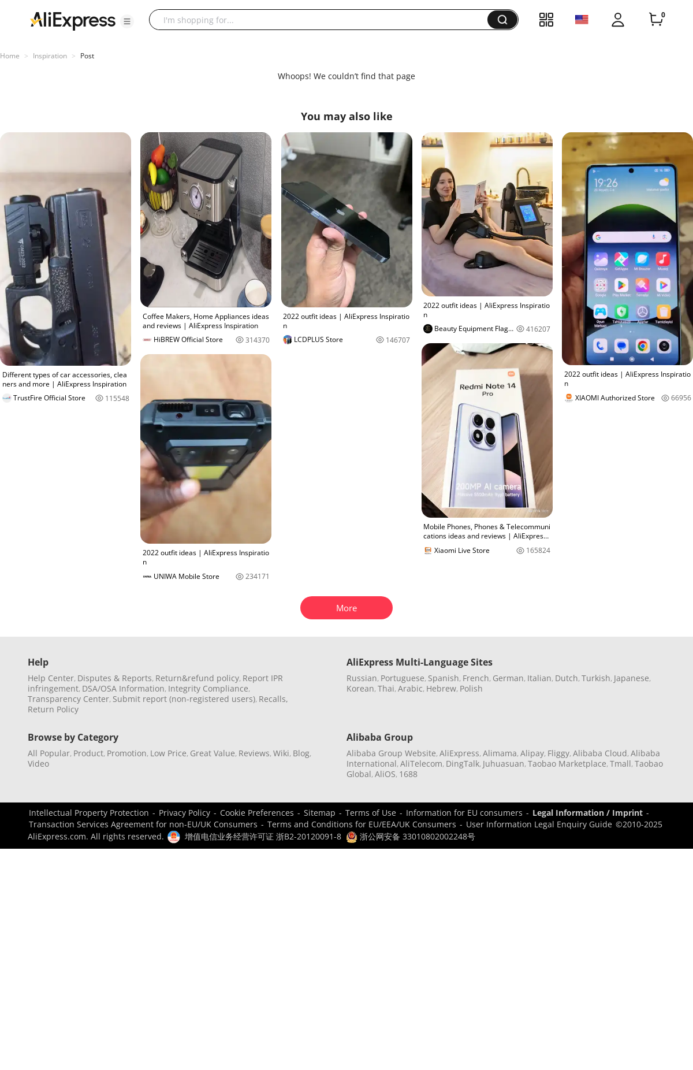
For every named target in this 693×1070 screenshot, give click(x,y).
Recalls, (273, 698)
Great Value (212, 753)
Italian (539, 678)
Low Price (168, 753)
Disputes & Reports (114, 678)
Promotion (127, 753)
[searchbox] (322, 19)
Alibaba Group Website (391, 753)
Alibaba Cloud (600, 753)
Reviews (254, 753)
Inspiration (50, 56)
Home (10, 56)
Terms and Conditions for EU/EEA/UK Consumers (361, 824)
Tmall (620, 763)
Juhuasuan (503, 763)
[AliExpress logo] (73, 20)
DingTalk (462, 763)
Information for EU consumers (464, 812)
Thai (386, 688)
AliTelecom (421, 763)
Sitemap (320, 812)
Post (87, 56)
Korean (360, 688)
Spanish (443, 678)
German (508, 678)
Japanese (631, 678)
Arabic (410, 688)
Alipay (532, 753)
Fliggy (558, 753)
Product (88, 753)
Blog (301, 753)
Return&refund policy (197, 678)
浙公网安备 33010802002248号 (410, 836)
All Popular (49, 753)
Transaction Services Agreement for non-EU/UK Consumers (143, 824)
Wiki (281, 753)
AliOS (385, 773)
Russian (361, 678)
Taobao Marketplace (567, 763)
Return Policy (53, 709)
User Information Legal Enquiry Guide (539, 824)
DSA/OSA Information (123, 688)
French (476, 678)
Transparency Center (68, 698)
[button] (127, 21)
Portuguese (402, 678)
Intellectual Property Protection (89, 812)
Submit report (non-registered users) (184, 698)
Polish (471, 688)
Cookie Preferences (257, 812)
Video (38, 763)
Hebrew (441, 688)
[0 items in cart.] (656, 19)
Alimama (500, 753)
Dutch (566, 678)
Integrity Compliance (208, 688)
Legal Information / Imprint (587, 812)
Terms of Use (370, 812)
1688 (408, 773)
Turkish (596, 678)
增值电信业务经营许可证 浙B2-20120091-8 (263, 836)
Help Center (51, 678)
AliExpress (459, 753)
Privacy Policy (184, 812)
